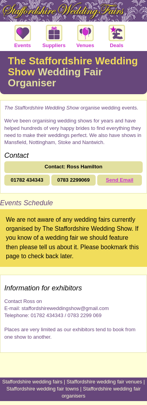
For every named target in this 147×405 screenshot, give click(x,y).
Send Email (119, 180)
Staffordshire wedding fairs (32, 382)
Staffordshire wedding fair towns (42, 389)
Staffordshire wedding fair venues (104, 382)
